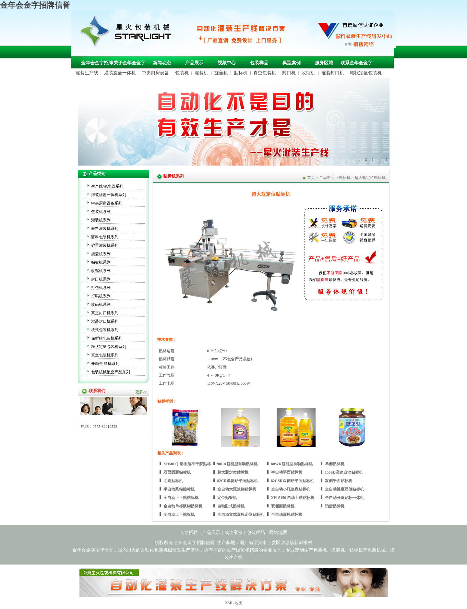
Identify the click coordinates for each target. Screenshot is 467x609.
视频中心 (227, 62)
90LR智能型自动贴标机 (237, 464)
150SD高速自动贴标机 (344, 472)
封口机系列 (101, 279)
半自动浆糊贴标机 (179, 489)
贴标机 (240, 72)
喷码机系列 (101, 304)
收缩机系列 (101, 270)
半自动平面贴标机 (286, 472)
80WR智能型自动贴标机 (292, 464)
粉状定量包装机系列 (108, 346)
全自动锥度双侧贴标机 (344, 489)
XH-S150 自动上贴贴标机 (293, 497)
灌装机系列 (101, 220)
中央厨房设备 (155, 72)
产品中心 (327, 177)
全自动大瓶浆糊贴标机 (236, 489)
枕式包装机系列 (104, 330)
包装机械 (376, 550)
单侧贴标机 (334, 464)
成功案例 (233, 532)
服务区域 (324, 62)
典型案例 (291, 62)
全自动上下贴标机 (179, 514)
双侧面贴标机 (282, 506)
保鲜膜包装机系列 (106, 338)
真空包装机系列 (104, 355)
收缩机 (308, 72)
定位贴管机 (227, 497)
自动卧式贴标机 (231, 506)
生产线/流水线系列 (107, 186)
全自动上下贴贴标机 (180, 497)
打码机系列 (101, 296)
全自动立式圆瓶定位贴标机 (240, 514)
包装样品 (259, 62)
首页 (311, 177)
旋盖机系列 (101, 254)
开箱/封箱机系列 (105, 363)
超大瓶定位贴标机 (232, 472)
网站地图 (278, 532)
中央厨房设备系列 (106, 203)
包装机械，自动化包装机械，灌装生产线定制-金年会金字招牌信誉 (128, 32)
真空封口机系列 (104, 313)
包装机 (182, 72)
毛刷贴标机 (173, 480)
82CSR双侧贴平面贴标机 (292, 480)
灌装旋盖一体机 (120, 72)
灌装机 (201, 72)
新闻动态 (162, 62)
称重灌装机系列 (104, 245)
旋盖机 (221, 72)
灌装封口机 (332, 72)
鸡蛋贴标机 (334, 506)
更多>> (141, 392)
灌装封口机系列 (104, 321)
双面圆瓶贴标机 (177, 472)
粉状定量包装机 (366, 72)
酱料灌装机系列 (104, 228)
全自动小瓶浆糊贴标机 (290, 489)
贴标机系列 (101, 262)
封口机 (289, 72)
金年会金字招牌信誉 (35, 5)
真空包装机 (264, 72)
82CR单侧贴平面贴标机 (237, 480)
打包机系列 (101, 287)
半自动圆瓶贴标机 (286, 514)
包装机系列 (101, 211)
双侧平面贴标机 (338, 480)
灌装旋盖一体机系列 (108, 195)
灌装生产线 (87, 72)
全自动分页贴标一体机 (344, 497)
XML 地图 (233, 603)
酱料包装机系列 (104, 237)
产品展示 (194, 62)
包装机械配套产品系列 (110, 372)
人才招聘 (189, 532)
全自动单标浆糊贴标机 (182, 506)
